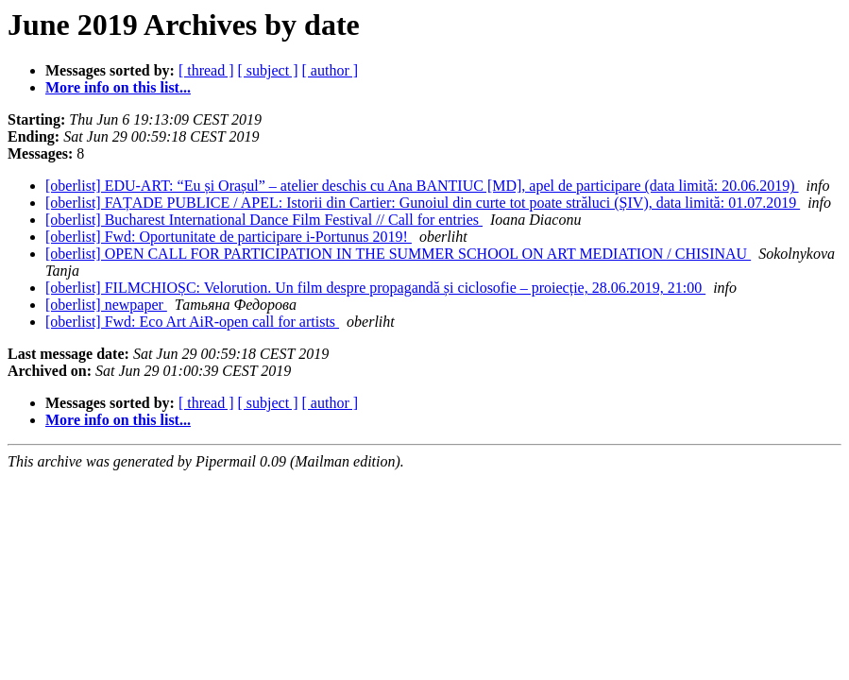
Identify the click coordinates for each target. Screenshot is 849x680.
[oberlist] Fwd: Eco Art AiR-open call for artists (192, 322)
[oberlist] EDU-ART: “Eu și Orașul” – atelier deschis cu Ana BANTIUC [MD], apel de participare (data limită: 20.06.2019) (422, 186)
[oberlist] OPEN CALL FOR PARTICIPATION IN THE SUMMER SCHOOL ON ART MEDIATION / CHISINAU (398, 254)
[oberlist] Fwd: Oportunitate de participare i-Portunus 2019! (228, 237)
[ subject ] (268, 70)
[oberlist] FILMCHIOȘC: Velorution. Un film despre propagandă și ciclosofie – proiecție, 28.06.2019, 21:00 (375, 288)
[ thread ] (206, 70)
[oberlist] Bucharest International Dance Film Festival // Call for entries (264, 220)
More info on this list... (118, 87)
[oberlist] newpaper (106, 305)
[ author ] (330, 70)
